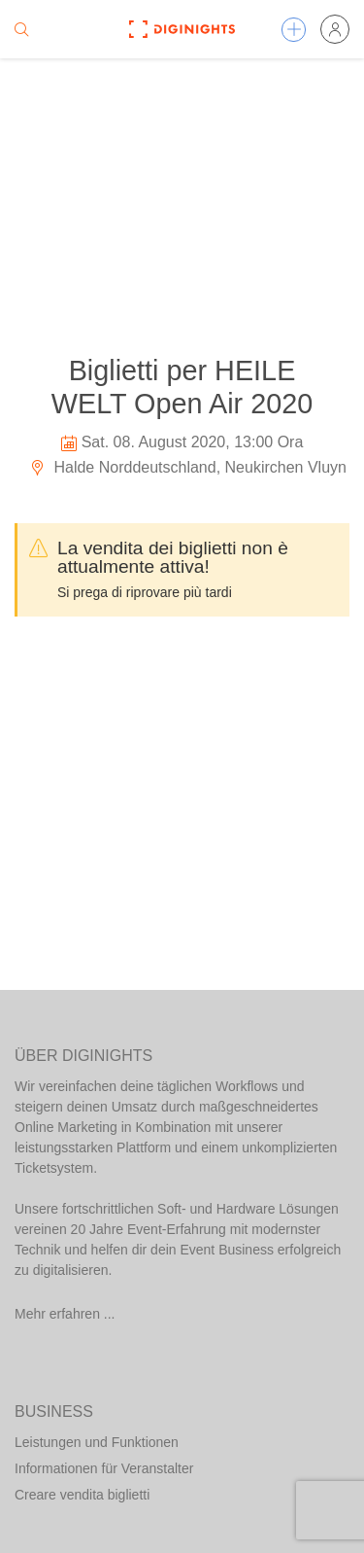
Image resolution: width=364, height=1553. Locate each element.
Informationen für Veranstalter (104, 1468)
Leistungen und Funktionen (97, 1442)
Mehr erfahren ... (65, 1314)
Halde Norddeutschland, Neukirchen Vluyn (188, 467)
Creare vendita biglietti (82, 1494)
